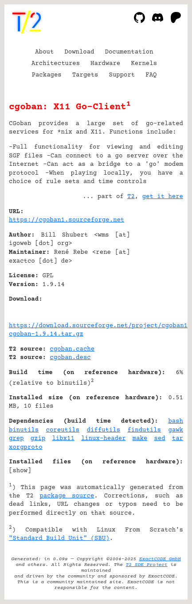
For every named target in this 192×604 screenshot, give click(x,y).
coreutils (63, 430)
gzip (38, 438)
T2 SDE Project (147, 565)
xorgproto (26, 447)
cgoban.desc (70, 357)
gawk (175, 430)
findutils (144, 430)
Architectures (55, 63)
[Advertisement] (156, 265)
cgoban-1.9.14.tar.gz (46, 334)
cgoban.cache (72, 349)
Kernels (144, 63)
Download (79, 52)
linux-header (103, 438)
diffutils (104, 430)
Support (122, 75)
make (140, 438)
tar (177, 438)
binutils (24, 430)
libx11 (63, 438)
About (44, 52)
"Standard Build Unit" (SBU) (59, 538)
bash (175, 421)
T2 (131, 196)
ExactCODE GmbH (160, 559)
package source (66, 496)
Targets (85, 75)
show (19, 470)
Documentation (129, 52)
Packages (47, 75)
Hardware (105, 63)
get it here (162, 196)
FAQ (151, 75)
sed (159, 438)
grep (16, 438)
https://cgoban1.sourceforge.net (66, 220)
